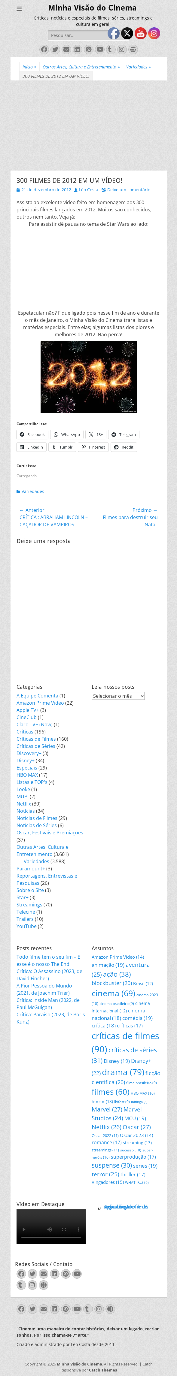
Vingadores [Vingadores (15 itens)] (108, 1182)
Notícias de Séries (37, 825)
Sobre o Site (30, 890)
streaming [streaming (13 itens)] (137, 1142)
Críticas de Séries (36, 746)
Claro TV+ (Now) (35, 724)
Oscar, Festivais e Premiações (50, 832)
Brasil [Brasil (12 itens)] (143, 983)
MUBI (23, 796)
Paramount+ (31, 868)
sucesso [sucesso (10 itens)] (130, 1150)
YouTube (27, 926)
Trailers (25, 919)
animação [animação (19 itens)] (108, 964)
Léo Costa (88, 189)
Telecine (26, 912)
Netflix (24, 803)
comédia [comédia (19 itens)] (137, 1018)
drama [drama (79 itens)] (123, 1072)
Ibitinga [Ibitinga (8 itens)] (139, 1102)
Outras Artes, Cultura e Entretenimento (81, 67)
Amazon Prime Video (40, 703)
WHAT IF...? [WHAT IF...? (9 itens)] (137, 1182)
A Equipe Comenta (37, 695)
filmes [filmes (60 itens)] (111, 1091)
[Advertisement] (89, 125)
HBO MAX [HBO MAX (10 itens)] (143, 1093)
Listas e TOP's (32, 782)
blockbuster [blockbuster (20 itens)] (112, 983)
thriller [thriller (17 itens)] (133, 1174)
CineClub (27, 717)
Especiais (27, 767)
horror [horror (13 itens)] (102, 1101)
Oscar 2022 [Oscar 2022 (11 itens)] (105, 1135)
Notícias (26, 811)
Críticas (25, 731)
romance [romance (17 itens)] (107, 1142)
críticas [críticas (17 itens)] (130, 1025)
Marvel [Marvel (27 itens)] (107, 1109)
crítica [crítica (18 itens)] (104, 1025)
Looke (23, 789)
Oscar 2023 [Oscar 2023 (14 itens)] (136, 1135)
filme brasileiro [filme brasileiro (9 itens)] (141, 1083)
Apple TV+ (28, 710)
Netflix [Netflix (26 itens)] (106, 1127)
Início (29, 67)
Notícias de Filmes (37, 818)
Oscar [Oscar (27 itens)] (137, 1127)
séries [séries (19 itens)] (145, 1165)
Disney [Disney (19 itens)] (117, 1060)
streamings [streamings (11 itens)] (105, 1150)
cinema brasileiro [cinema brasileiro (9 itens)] (116, 1003)
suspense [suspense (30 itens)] (112, 1165)
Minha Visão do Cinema (92, 7)
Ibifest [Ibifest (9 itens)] (122, 1101)
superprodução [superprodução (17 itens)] (133, 1156)
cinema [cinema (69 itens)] (113, 993)
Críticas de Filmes (36, 739)
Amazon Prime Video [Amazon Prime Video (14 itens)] (118, 957)
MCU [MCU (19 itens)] (135, 1118)
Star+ (23, 897)
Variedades (138, 67)
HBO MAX (27, 775)
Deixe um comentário (128, 189)
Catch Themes (103, 1370)
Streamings (29, 904)
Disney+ (26, 760)
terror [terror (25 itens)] (105, 1174)
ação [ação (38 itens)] (117, 974)
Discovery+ (29, 753)
